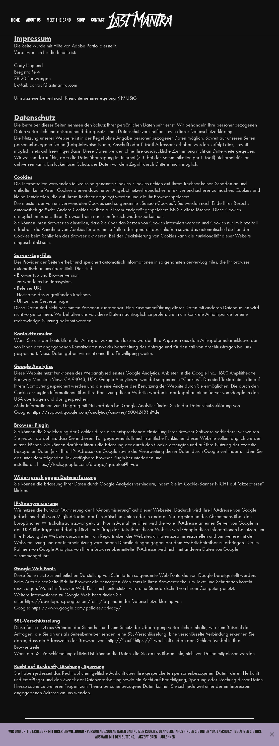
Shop (81, 20)
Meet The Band (59, 20)
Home (15, 20)
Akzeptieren (147, 736)
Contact (98, 20)
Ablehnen (167, 736)
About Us (33, 20)
